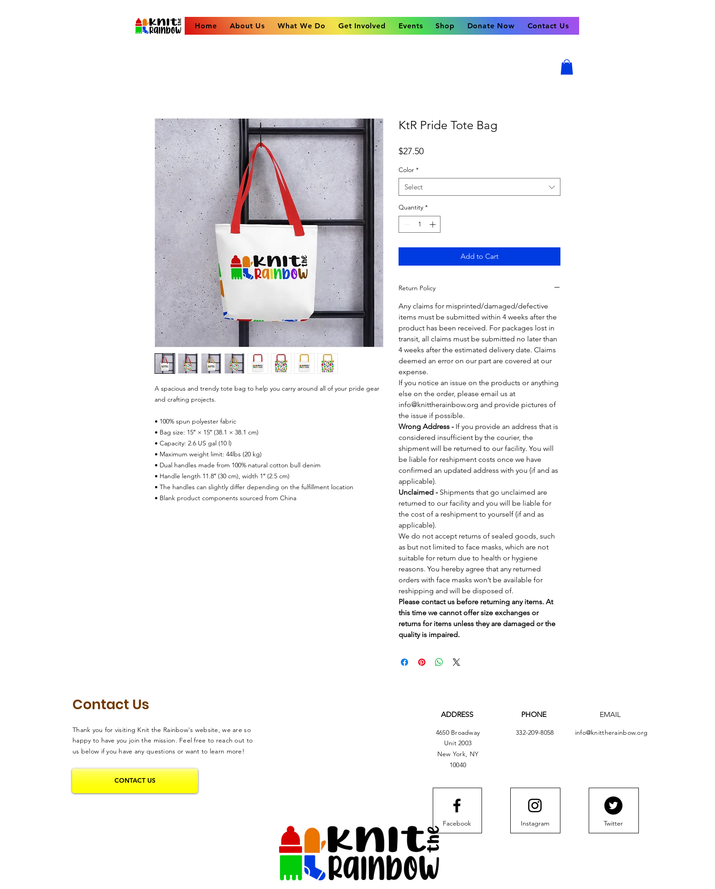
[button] (566, 66)
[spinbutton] (419, 224)
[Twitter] (613, 805)
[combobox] (479, 187)
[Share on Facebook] (404, 662)
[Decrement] (405, 224)
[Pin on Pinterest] (421, 662)
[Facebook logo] (457, 805)
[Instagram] (535, 824)
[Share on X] (456, 662)
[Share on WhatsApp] (439, 662)
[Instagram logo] (535, 805)
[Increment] (433, 224)
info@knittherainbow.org (611, 732)
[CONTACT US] (135, 781)
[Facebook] (457, 824)
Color (409, 170)
